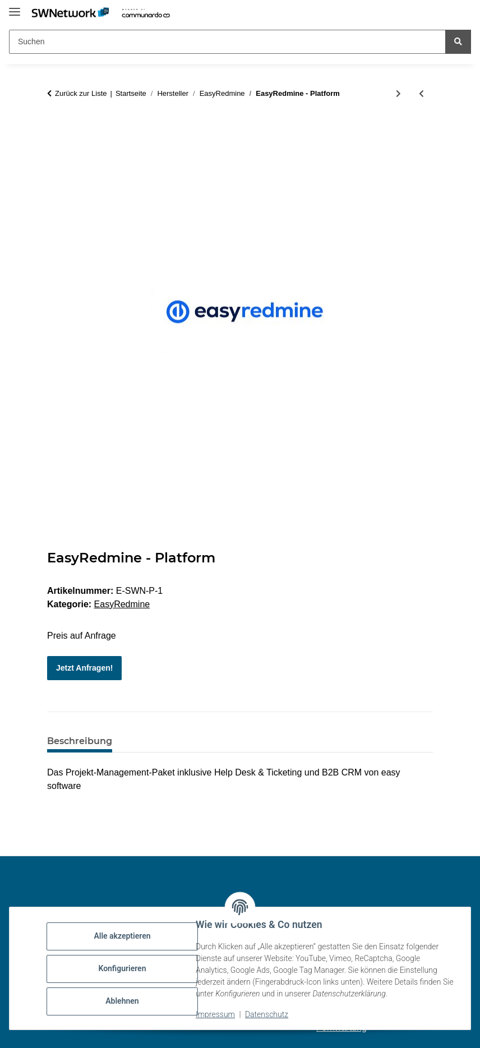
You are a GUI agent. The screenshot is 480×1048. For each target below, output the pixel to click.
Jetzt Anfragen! (84, 667)
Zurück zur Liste (81, 93)
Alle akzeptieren (123, 935)
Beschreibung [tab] (79, 741)
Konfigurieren (123, 968)
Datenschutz (267, 1014)
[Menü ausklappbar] (14, 7)
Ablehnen (123, 1000)
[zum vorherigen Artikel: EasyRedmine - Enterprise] (421, 94)
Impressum (216, 1014)
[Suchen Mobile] (227, 42)
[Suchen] (458, 42)
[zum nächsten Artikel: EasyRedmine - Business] (398, 94)
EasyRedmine (122, 604)
